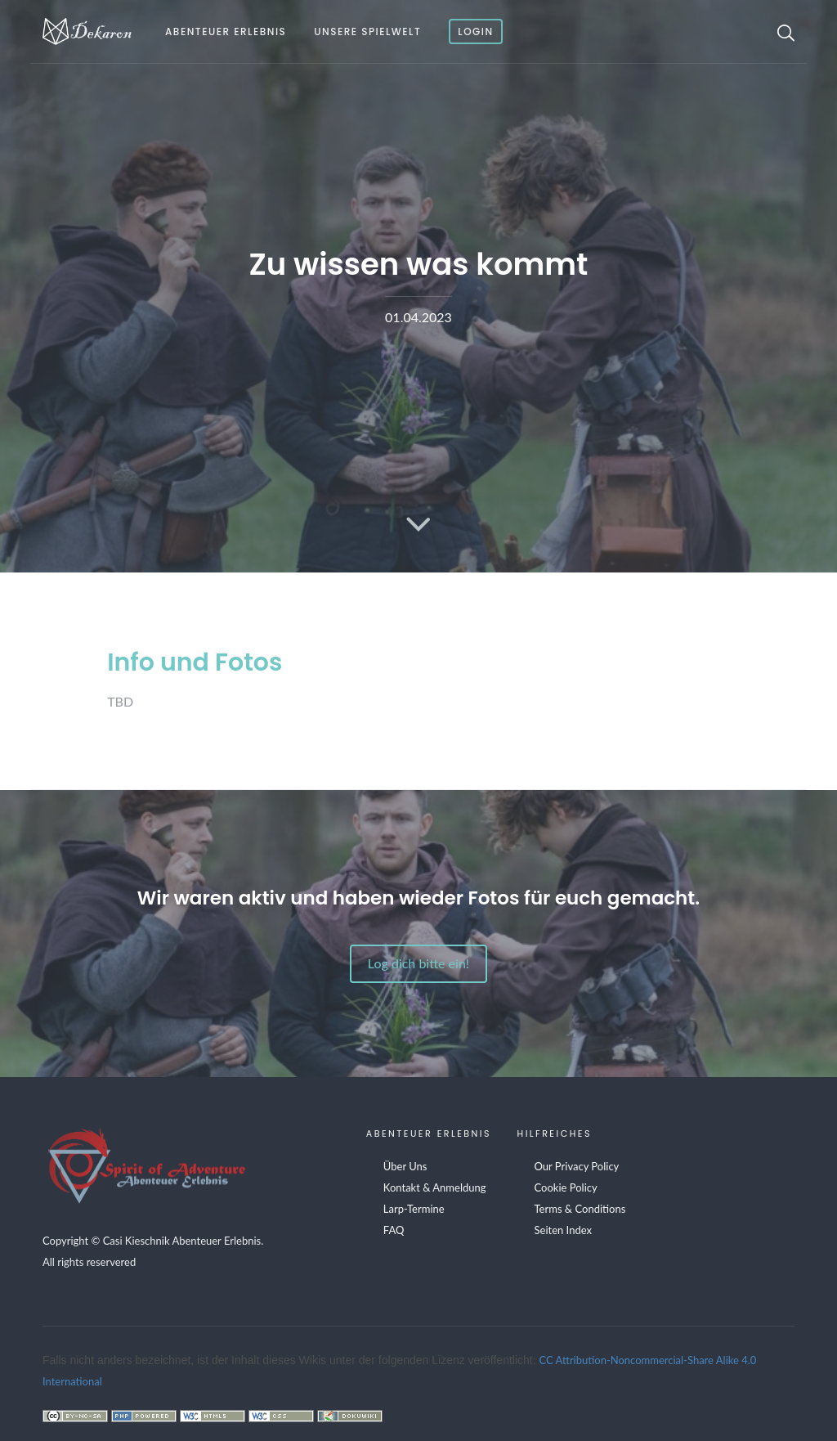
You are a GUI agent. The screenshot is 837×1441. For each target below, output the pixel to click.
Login (475, 31)
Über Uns (405, 1166)
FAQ (394, 1230)
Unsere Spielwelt (367, 31)
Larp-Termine (414, 1208)
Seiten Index (563, 1230)
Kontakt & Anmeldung (434, 1187)
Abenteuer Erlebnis (225, 31)
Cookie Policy (566, 1187)
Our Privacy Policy (577, 1166)
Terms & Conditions (580, 1208)
